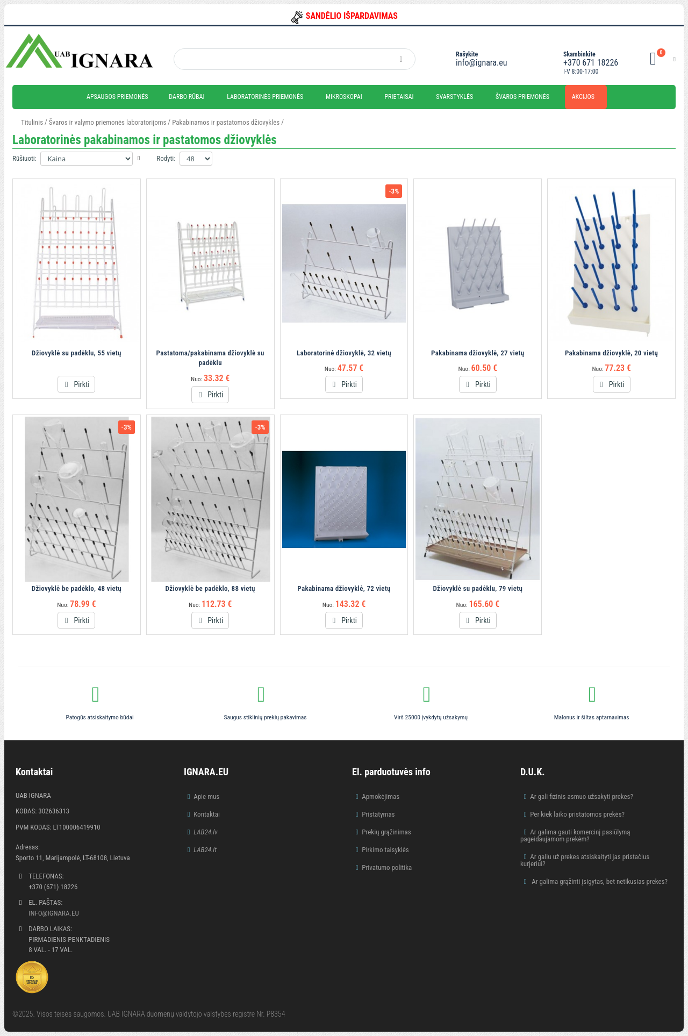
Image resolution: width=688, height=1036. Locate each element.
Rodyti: (165, 158)
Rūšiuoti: (24, 158)
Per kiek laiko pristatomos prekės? (577, 814)
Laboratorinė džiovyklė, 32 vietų (344, 353)
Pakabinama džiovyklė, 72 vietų (343, 588)
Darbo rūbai (186, 97)
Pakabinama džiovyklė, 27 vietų (477, 353)
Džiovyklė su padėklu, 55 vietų (76, 353)
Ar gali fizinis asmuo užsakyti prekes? (581, 796)
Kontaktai (207, 814)
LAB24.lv (205, 832)
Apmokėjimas (380, 796)
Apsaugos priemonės (117, 97)
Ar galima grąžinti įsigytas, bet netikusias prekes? (599, 881)
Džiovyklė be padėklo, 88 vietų (210, 588)
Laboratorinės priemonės (265, 97)
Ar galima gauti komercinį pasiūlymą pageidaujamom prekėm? (575, 835)
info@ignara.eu (481, 63)
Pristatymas (378, 814)
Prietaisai (398, 97)
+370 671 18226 (590, 63)
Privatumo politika (387, 867)
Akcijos (583, 97)
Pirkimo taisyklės (385, 850)
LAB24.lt (205, 850)
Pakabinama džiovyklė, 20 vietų (611, 353)
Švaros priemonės (522, 97)
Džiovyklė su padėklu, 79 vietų (477, 588)
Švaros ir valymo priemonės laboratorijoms (108, 122)
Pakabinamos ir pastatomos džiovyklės (226, 122)
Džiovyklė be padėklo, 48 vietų (76, 588)
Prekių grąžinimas (386, 832)
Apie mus (206, 796)
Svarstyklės (454, 97)
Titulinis (32, 122)
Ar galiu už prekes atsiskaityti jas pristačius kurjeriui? (584, 860)
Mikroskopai (344, 97)
